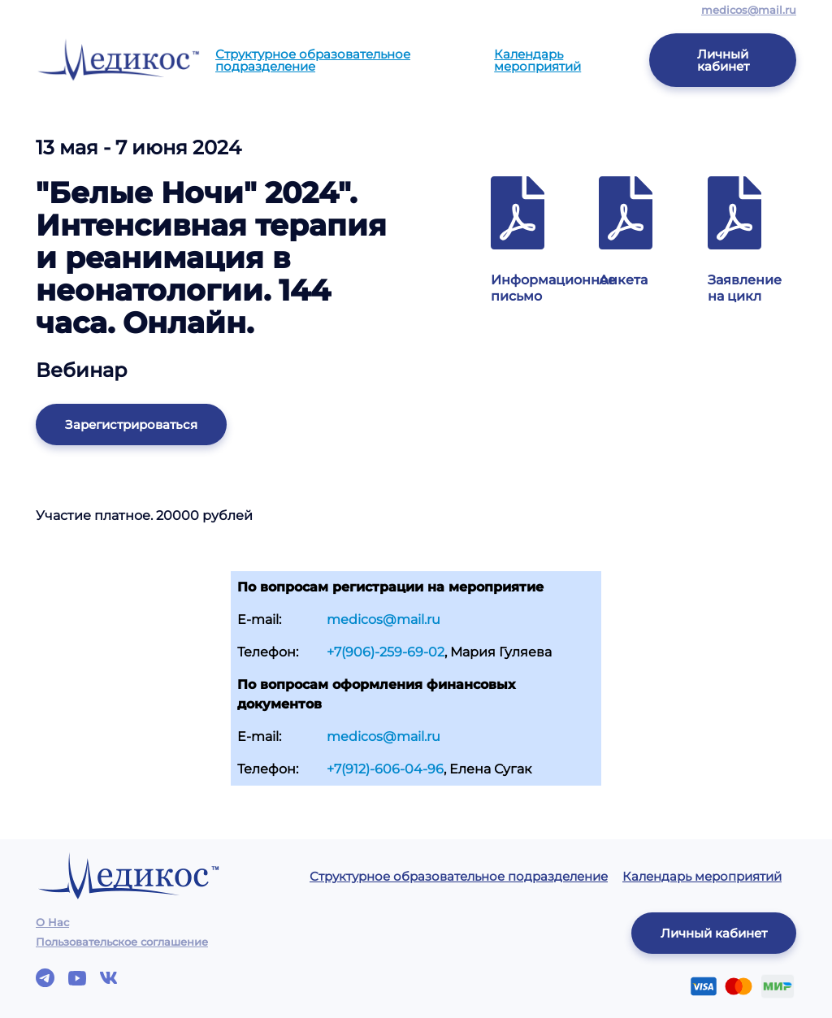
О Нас (52, 922)
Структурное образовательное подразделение (312, 60)
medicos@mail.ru (748, 9)
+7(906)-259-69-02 (385, 652)
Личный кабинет (723, 60)
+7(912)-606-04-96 (385, 769)
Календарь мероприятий (537, 60)
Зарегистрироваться (131, 424)
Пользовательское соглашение (122, 941)
